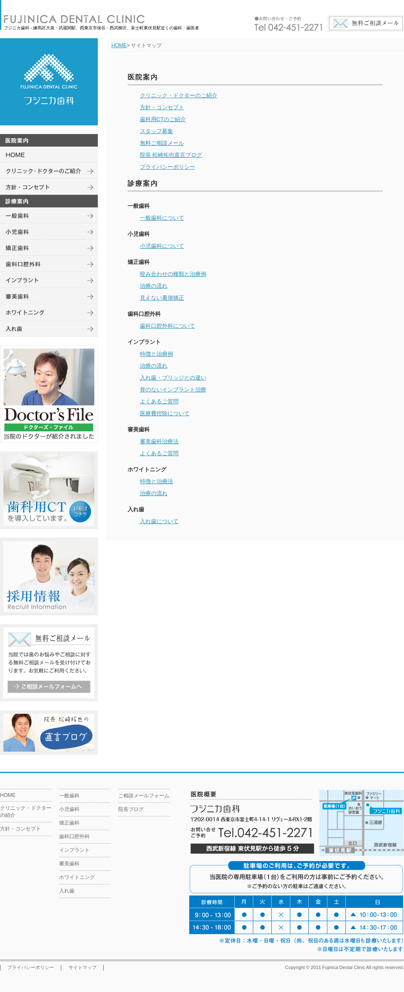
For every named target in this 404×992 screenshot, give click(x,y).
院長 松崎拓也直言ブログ (171, 155)
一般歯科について (162, 218)
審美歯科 (69, 864)
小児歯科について (162, 246)
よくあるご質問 (159, 401)
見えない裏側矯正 (162, 298)
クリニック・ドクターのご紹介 (178, 95)
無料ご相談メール (162, 143)
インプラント (74, 850)
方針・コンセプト (162, 107)
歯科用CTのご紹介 (163, 119)
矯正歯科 (69, 823)
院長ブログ (131, 809)
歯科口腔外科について (167, 326)
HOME (119, 45)
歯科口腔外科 (74, 836)
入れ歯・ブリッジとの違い (173, 377)
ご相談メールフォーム (143, 796)
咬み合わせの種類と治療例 (173, 274)
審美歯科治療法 (159, 441)
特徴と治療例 (156, 354)
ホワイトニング (77, 877)
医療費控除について (165, 413)
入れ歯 (66, 891)
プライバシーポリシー (167, 167)
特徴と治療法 (156, 481)
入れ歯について (159, 521)
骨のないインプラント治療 (173, 389)
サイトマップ (82, 967)
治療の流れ (154, 286)
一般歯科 (69, 796)
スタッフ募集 (156, 131)
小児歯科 (69, 809)
